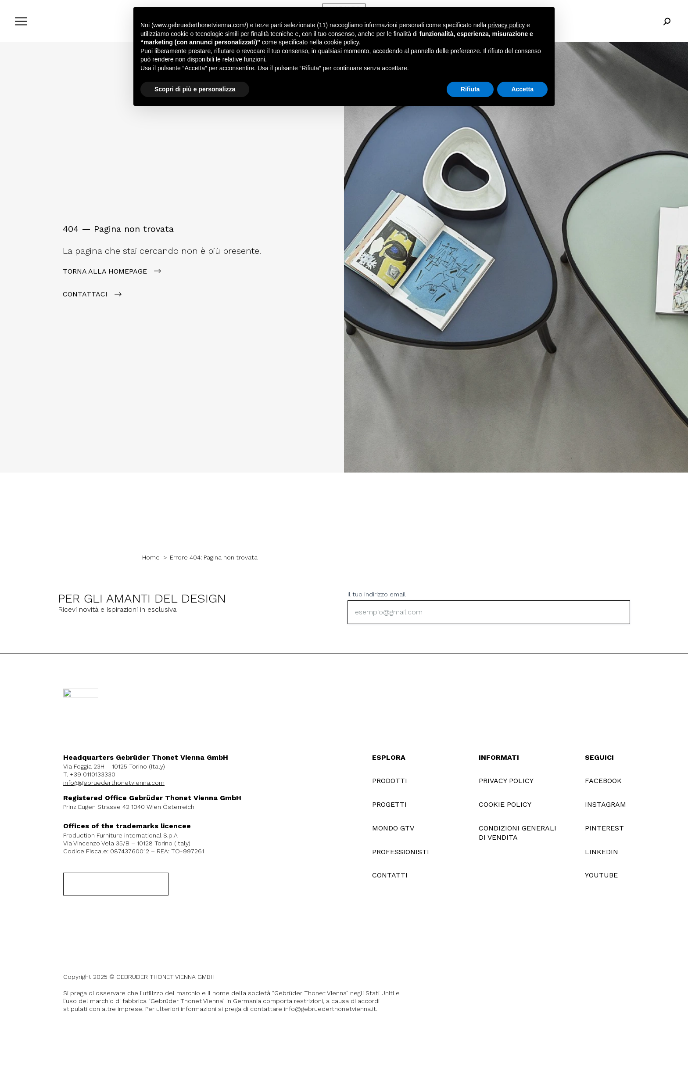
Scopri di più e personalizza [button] (194, 89)
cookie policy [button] (341, 42)
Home (151, 557)
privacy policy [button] (506, 25)
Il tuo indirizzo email (377, 594)
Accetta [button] (522, 89)
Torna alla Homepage (105, 271)
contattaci (85, 294)
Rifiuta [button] (470, 89)
